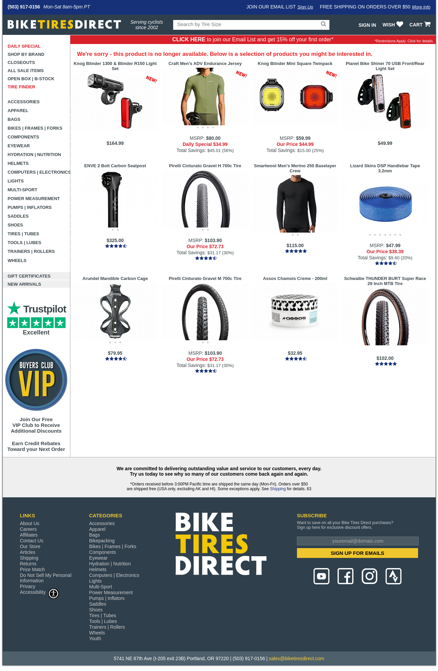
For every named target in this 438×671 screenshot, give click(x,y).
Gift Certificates (29, 276)
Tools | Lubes (24, 242)
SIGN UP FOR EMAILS (357, 553)
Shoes (15, 225)
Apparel (18, 110)
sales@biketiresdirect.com (296, 658)
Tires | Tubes (23, 233)
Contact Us (31, 540)
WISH (394, 24)
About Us (30, 523)
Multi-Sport (23, 189)
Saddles (18, 216)
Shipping (278, 488)
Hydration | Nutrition (34, 154)
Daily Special (24, 46)
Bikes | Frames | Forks (35, 128)
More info (421, 6)
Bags (14, 119)
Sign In (367, 25)
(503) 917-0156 (24, 6)
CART (421, 24)
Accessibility (39, 592)
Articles (28, 552)
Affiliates (29, 535)
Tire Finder (22, 86)
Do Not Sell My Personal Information (46, 577)
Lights (16, 180)
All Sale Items (26, 70)
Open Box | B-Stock (31, 78)
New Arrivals (24, 284)
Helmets (18, 163)
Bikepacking (102, 540)
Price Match (32, 569)
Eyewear (19, 145)
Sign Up (305, 6)
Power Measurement (34, 198)
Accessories (24, 101)
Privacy (28, 586)
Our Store (30, 546)
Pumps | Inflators (30, 207)
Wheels (17, 260)
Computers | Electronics (39, 172)
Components (23, 136)
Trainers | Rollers (31, 251)
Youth (95, 638)
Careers (28, 529)
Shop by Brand (26, 54)
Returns (28, 563)
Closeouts (21, 62)
